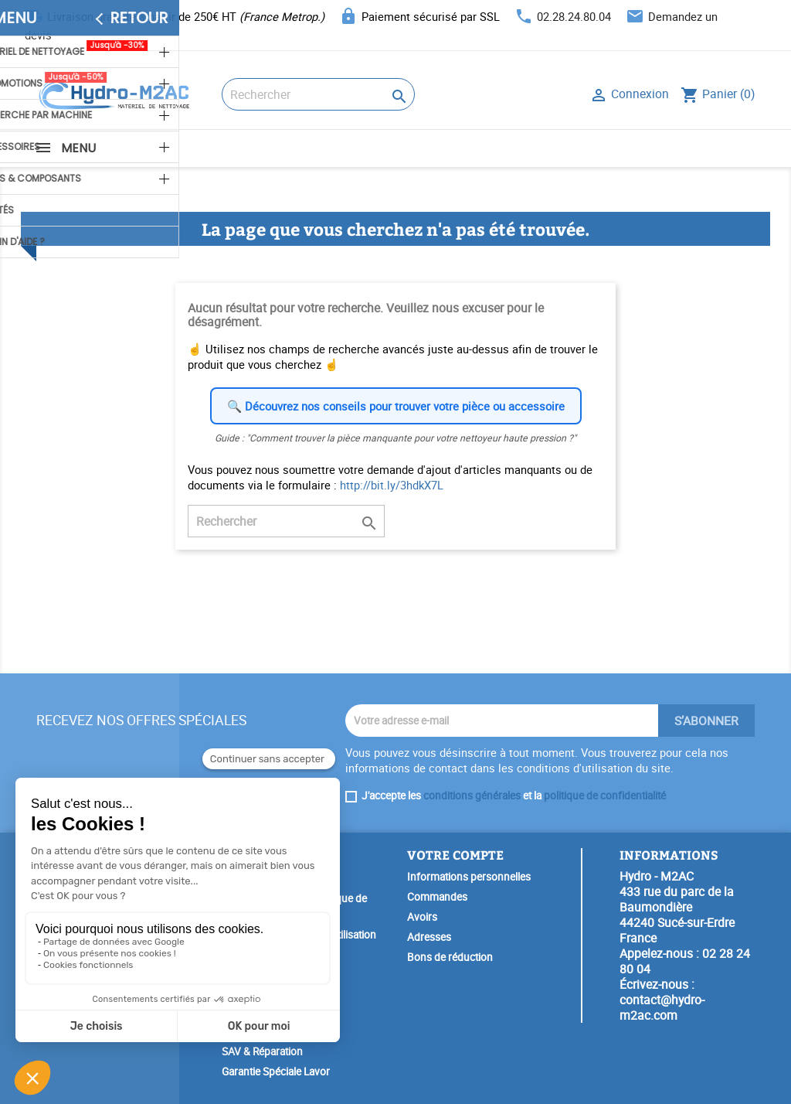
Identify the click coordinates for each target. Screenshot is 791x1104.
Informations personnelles (469, 877)
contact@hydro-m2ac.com (662, 1007)
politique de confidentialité (605, 795)
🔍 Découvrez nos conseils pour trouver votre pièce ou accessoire (396, 406)
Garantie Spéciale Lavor (276, 1071)
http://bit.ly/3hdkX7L (391, 484)
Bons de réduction (450, 957)
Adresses (429, 937)
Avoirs (422, 917)
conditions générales (472, 795)
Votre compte (455, 855)
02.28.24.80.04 (574, 16)
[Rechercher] (318, 94)
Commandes (437, 897)
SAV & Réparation (262, 1051)
